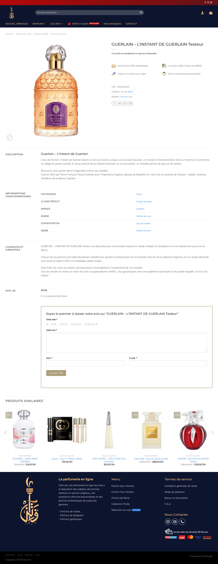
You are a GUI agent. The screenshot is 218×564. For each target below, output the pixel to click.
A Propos (10, 555)
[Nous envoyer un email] (211, 3)
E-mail (133, 358)
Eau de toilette (58, 34)
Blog (20, 555)
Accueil (9, 34)
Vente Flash (78, 24)
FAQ (38, 555)
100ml (139, 194)
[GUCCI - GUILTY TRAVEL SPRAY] (67, 430)
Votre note (51, 319)
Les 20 (56, 24)
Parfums (39, 23)
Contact (131, 23)
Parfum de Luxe (143, 216)
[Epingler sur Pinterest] (130, 103)
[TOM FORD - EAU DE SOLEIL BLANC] (151, 430)
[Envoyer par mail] (125, 103)
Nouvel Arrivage (17, 23)
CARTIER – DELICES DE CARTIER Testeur (193, 460)
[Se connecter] (202, 12)
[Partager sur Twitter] (119, 103)
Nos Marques (112, 23)
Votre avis (51, 330)
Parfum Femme (41, 34)
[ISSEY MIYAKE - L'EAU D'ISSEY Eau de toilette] (109, 430)
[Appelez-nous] (182, 521)
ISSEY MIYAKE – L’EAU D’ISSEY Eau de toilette (109, 460)
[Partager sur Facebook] (114, 103)
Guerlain (140, 208)
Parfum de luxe (23, 34)
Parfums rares (127, 97)
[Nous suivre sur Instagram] (208, 3)
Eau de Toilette (143, 223)
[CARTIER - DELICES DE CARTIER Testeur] (193, 430)
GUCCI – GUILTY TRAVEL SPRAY (67, 458)
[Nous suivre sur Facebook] (205, 3)
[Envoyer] (141, 12)
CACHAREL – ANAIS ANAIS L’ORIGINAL (25, 460)
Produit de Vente (144, 201)
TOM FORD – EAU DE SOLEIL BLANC (151, 458)
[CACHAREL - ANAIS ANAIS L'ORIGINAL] (25, 430)
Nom (49, 358)
